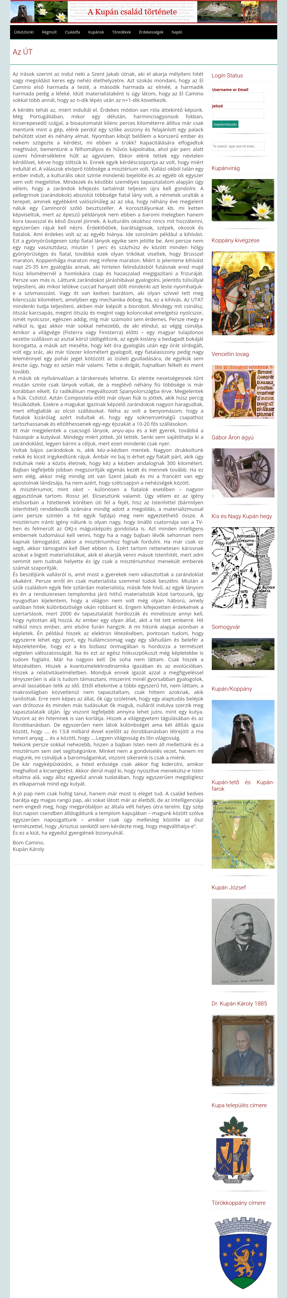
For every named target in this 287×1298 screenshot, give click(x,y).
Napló (177, 32)
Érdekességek (151, 32)
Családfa (72, 32)
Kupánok (96, 32)
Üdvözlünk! (24, 32)
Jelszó (217, 105)
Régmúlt (49, 32)
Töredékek (121, 32)
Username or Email (230, 89)
